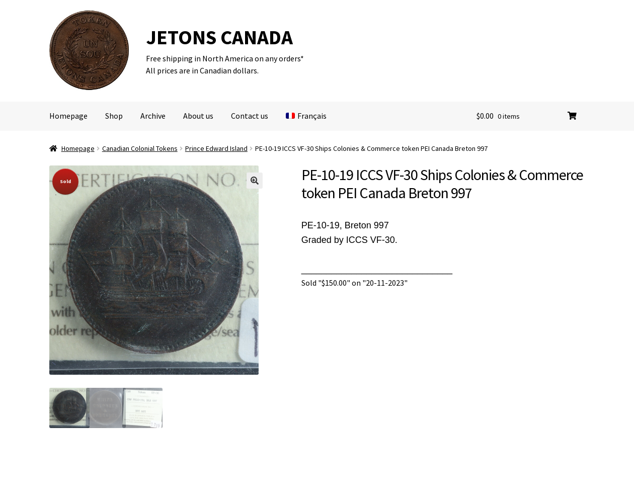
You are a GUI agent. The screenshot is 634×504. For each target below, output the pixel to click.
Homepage (68, 116)
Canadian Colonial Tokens (140, 148)
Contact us (249, 116)
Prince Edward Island (216, 148)
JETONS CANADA (219, 37)
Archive (153, 116)
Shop (114, 116)
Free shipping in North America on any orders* (225, 58)
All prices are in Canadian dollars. (202, 70)
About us (198, 116)
